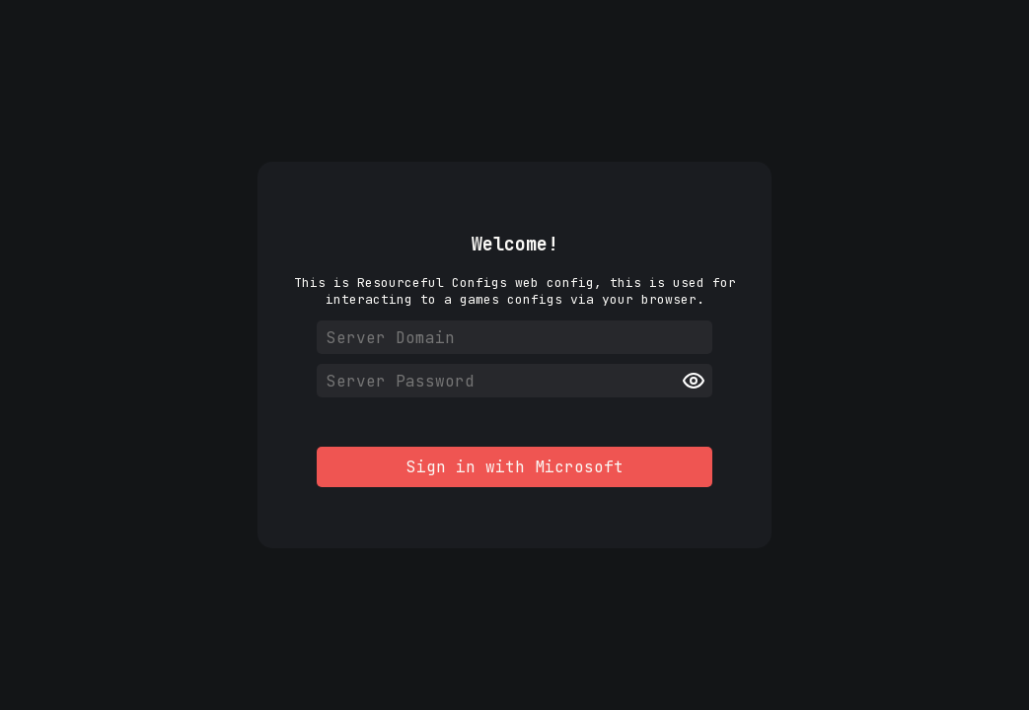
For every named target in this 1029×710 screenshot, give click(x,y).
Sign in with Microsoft (515, 467)
